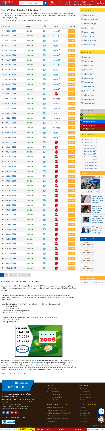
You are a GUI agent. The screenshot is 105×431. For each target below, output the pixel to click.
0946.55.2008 (10, 132)
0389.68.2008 (10, 171)
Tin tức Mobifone (53, 392)
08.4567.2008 (10, 137)
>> (29, 275)
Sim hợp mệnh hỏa (89, 125)
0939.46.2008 (10, 108)
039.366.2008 (10, 210)
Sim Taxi (87, 57)
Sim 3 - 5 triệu (89, 32)
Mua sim (71, 31)
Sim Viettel (83, 389)
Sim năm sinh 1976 (90, 160)
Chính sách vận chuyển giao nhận (59, 413)
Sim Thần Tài (89, 87)
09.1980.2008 (10, 55)
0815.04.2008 (10, 89)
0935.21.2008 (10, 113)
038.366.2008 (10, 200)
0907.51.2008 (10, 123)
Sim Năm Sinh (89, 99)
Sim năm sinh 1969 (90, 139)
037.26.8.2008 (10, 258)
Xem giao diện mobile (98, 426)
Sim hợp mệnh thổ (89, 129)
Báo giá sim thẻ (85, 413)
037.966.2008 (10, 191)
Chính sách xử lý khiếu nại (57, 410)
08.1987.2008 (10, 79)
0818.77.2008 (10, 31)
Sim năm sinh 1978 (90, 166)
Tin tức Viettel (52, 389)
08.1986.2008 (10, 74)
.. (19, 275)
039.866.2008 (10, 220)
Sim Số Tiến (88, 65)
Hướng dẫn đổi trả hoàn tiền (57, 416)
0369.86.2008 (10, 186)
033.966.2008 (10, 229)
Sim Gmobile (84, 400)
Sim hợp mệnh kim (89, 114)
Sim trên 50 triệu (90, 45)
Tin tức (50, 385)
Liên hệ (82, 407)
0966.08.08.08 (18, 387)
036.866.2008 (10, 195)
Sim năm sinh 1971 (90, 145)
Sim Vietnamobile (85, 397)
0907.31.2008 (10, 99)
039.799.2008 (10, 142)
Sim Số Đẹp (85, 282)
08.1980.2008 (10, 65)
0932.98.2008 (10, 128)
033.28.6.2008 (10, 268)
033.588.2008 (10, 152)
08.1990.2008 (10, 84)
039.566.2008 (10, 215)
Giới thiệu (51, 421)
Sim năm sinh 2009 (20, 374)
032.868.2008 (10, 157)
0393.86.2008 (10, 181)
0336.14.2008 (10, 94)
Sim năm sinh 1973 (90, 151)
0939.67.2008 (10, 118)
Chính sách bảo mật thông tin (58, 418)
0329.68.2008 (10, 161)
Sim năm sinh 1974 (90, 154)
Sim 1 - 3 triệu (89, 28)
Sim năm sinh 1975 (90, 157)
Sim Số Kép (88, 70)
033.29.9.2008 (10, 253)
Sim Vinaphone (85, 394)
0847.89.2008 (10, 41)
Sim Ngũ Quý (89, 78)
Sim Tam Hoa (89, 95)
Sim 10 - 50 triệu (90, 40)
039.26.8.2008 (10, 263)
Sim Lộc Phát (89, 91)
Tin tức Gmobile (53, 400)
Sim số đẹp (83, 410)
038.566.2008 (10, 205)
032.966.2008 (10, 234)
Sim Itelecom (84, 416)
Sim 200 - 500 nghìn (91, 19)
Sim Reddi (83, 421)
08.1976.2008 (10, 60)
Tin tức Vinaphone (54, 394)
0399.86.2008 (10, 176)
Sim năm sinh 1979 (90, 169)
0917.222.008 (10, 45)
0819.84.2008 (10, 50)
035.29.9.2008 (10, 249)
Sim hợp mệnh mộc (89, 118)
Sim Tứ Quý (88, 74)
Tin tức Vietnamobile (55, 397)
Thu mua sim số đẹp (96, 282)
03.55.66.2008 (10, 224)
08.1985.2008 (10, 70)
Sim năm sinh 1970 (90, 142)
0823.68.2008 (10, 36)
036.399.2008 (10, 147)
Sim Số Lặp (88, 61)
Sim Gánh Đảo (89, 103)
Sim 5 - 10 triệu (89, 36)
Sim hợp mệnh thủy (89, 122)
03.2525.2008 (10, 239)
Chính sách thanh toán (55, 407)
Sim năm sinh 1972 (90, 148)
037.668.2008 (10, 166)
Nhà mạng (83, 385)
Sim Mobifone (84, 392)
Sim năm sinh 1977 (90, 163)
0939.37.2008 (10, 103)
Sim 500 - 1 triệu (90, 24)
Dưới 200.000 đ (89, 15)
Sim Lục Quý (88, 82)
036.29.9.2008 (10, 244)
